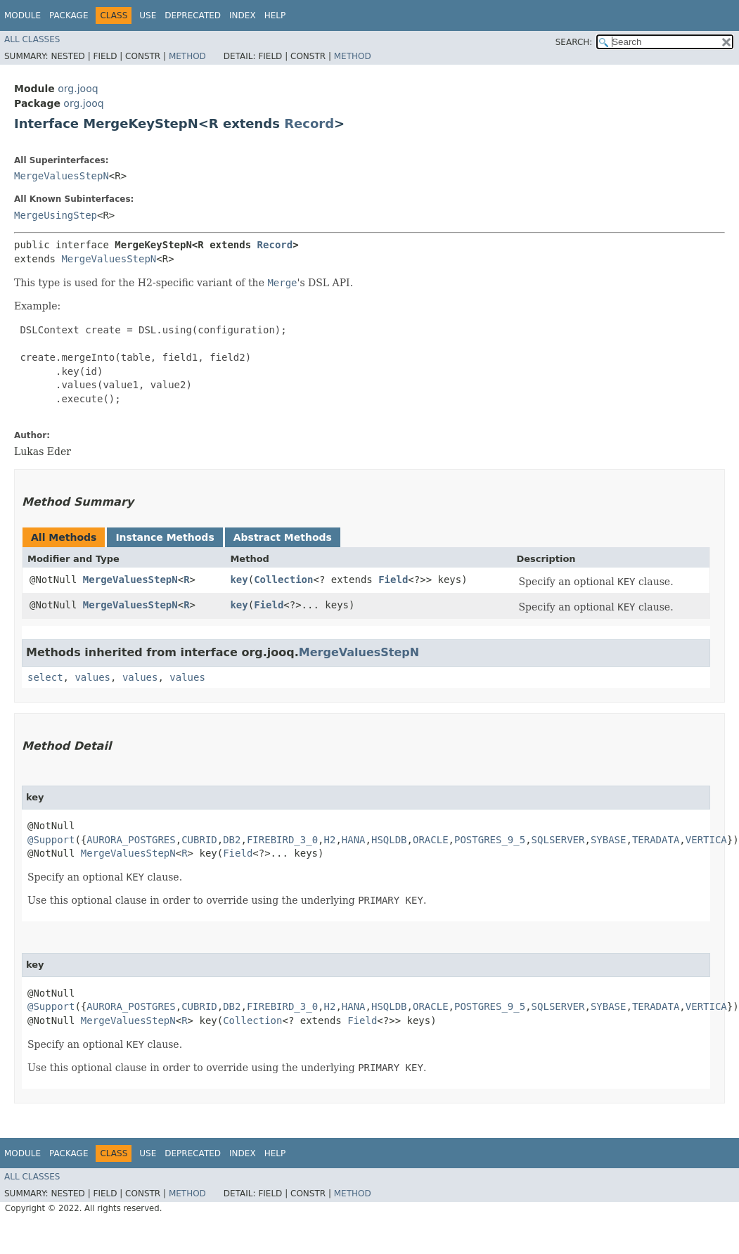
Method (187, 56)
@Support (51, 839)
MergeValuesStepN (61, 175)
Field (393, 579)
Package (68, 15)
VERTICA (706, 839)
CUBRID (199, 839)
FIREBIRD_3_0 (282, 839)
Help (275, 15)
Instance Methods (164, 537)
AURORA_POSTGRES (130, 839)
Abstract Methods (282, 537)
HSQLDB (389, 839)
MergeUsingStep (55, 215)
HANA (354, 839)
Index (242, 15)
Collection (283, 579)
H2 (330, 839)
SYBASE (608, 839)
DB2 (231, 839)
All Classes (32, 39)
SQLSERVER (558, 839)
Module (22, 15)
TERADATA (655, 839)
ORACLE (431, 839)
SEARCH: (574, 42)
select (45, 677)
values (92, 677)
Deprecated (193, 15)
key (239, 579)
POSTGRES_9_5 (489, 839)
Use (147, 15)
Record (309, 123)
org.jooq (78, 88)
